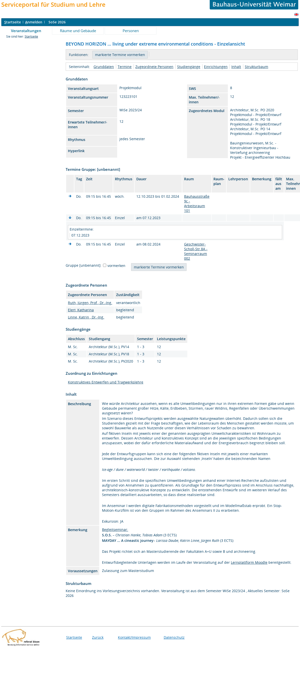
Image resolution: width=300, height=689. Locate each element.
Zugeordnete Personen (154, 66)
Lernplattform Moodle (249, 562)
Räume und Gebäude (78, 30)
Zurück (97, 637)
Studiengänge (188, 66)
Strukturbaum (256, 66)
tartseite (12, 22)
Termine (125, 66)
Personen (131, 30)
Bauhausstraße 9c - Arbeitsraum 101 (196, 203)
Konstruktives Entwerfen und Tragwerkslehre (105, 382)
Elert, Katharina (81, 310)
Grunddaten (104, 66)
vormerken (116, 265)
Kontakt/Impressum (134, 637)
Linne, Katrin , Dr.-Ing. (86, 317)
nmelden (33, 22)
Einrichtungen (216, 66)
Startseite (31, 36)
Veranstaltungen (26, 30)
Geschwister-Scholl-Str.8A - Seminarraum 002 (195, 251)
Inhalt (236, 66)
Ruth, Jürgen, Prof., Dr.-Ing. (90, 302)
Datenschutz (174, 637)
